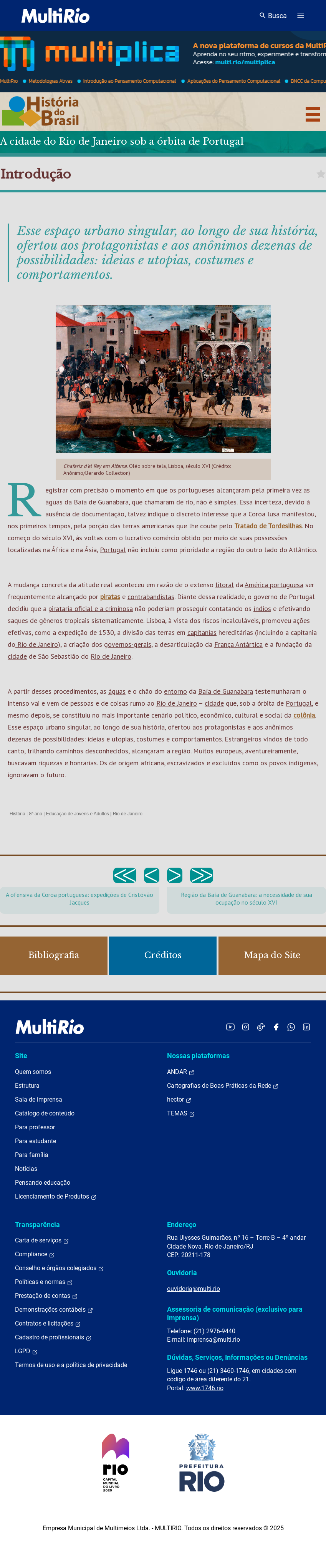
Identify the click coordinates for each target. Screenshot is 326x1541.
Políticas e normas (44, 1282)
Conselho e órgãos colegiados (59, 1268)
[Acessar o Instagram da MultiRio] (245, 1027)
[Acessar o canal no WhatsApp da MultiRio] (291, 1027)
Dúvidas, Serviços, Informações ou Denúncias (237, 1357)
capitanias (202, 632)
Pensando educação (42, 1182)
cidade (17, 656)
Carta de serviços (42, 1240)
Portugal (113, 549)
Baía (80, 502)
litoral (224, 584)
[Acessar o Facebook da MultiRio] (276, 1027)
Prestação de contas (46, 1296)
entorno (175, 691)
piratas (110, 596)
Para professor (35, 1127)
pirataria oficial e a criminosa (90, 608)
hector (179, 1100)
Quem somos (33, 1071)
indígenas (303, 762)
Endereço (181, 1224)
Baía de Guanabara (225, 691)
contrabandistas (150, 596)
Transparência (37, 1224)
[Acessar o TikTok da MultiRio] (261, 1027)
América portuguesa (274, 584)
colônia (304, 715)
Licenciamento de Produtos (56, 1196)
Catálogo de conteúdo (44, 1113)
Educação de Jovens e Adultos (77, 813)
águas (117, 691)
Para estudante (35, 1141)
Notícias (26, 1168)
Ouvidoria (182, 1273)
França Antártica (238, 644)
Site (21, 1056)
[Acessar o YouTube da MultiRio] (230, 1027)
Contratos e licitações (48, 1323)
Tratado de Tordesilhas (268, 525)
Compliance (35, 1254)
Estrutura (27, 1085)
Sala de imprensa (38, 1099)
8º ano (35, 813)
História (17, 813)
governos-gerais (127, 644)
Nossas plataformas (198, 1056)
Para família (31, 1155)
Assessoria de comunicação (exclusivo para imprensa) (235, 1313)
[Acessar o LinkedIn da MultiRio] (306, 1027)
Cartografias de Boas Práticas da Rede (223, 1086)
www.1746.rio (204, 1388)
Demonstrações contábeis (54, 1310)
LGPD (26, 1351)
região (181, 750)
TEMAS (181, 1113)
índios (262, 608)
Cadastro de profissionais (53, 1337)
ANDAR (181, 1072)
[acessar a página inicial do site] (55, 15)
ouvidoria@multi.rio (193, 1288)
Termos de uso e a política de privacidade (71, 1365)
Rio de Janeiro (36, 644)
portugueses (196, 490)
